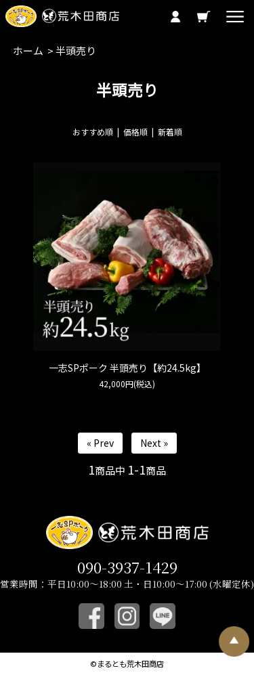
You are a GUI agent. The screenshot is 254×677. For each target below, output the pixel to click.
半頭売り (76, 50)
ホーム (28, 50)
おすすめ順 (92, 131)
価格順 (135, 131)
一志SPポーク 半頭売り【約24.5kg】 (127, 367)
